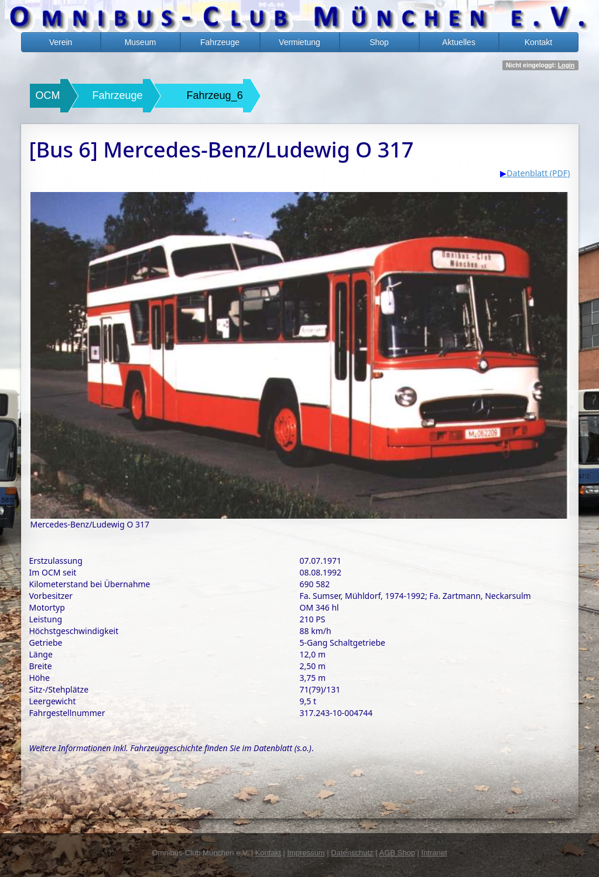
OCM (48, 95)
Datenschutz (352, 852)
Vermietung (299, 42)
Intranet (434, 852)
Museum (140, 42)
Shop (379, 42)
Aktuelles (458, 42)
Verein (61, 42)
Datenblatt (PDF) (538, 173)
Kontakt (538, 42)
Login (566, 64)
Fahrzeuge (219, 42)
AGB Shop (397, 852)
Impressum (305, 852)
